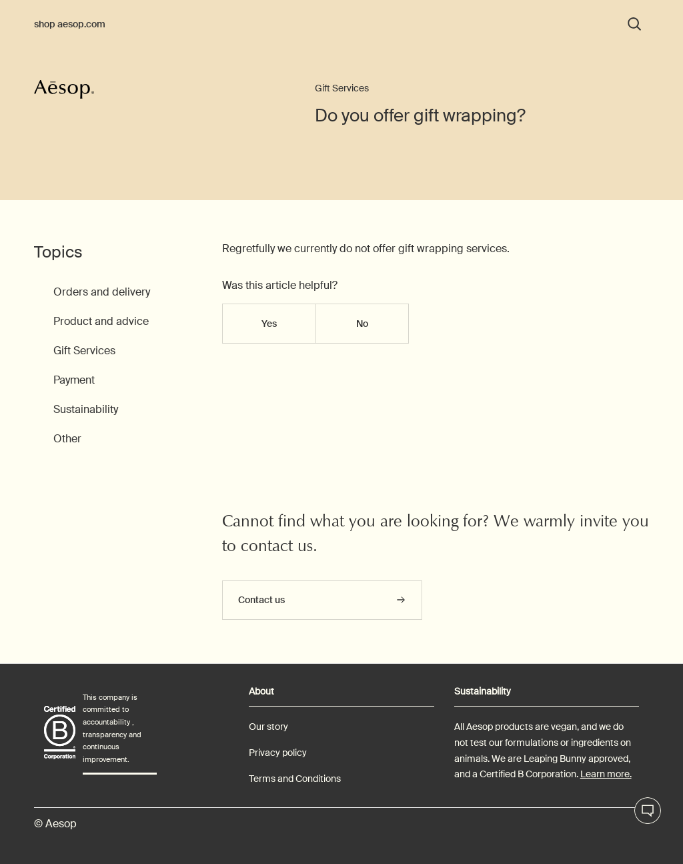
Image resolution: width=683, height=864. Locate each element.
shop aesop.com (69, 24)
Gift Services (342, 88)
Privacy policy (278, 753)
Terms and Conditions (295, 779)
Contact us (261, 600)
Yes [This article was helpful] (269, 324)
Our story (268, 727)
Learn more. (606, 774)
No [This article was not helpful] (362, 324)
